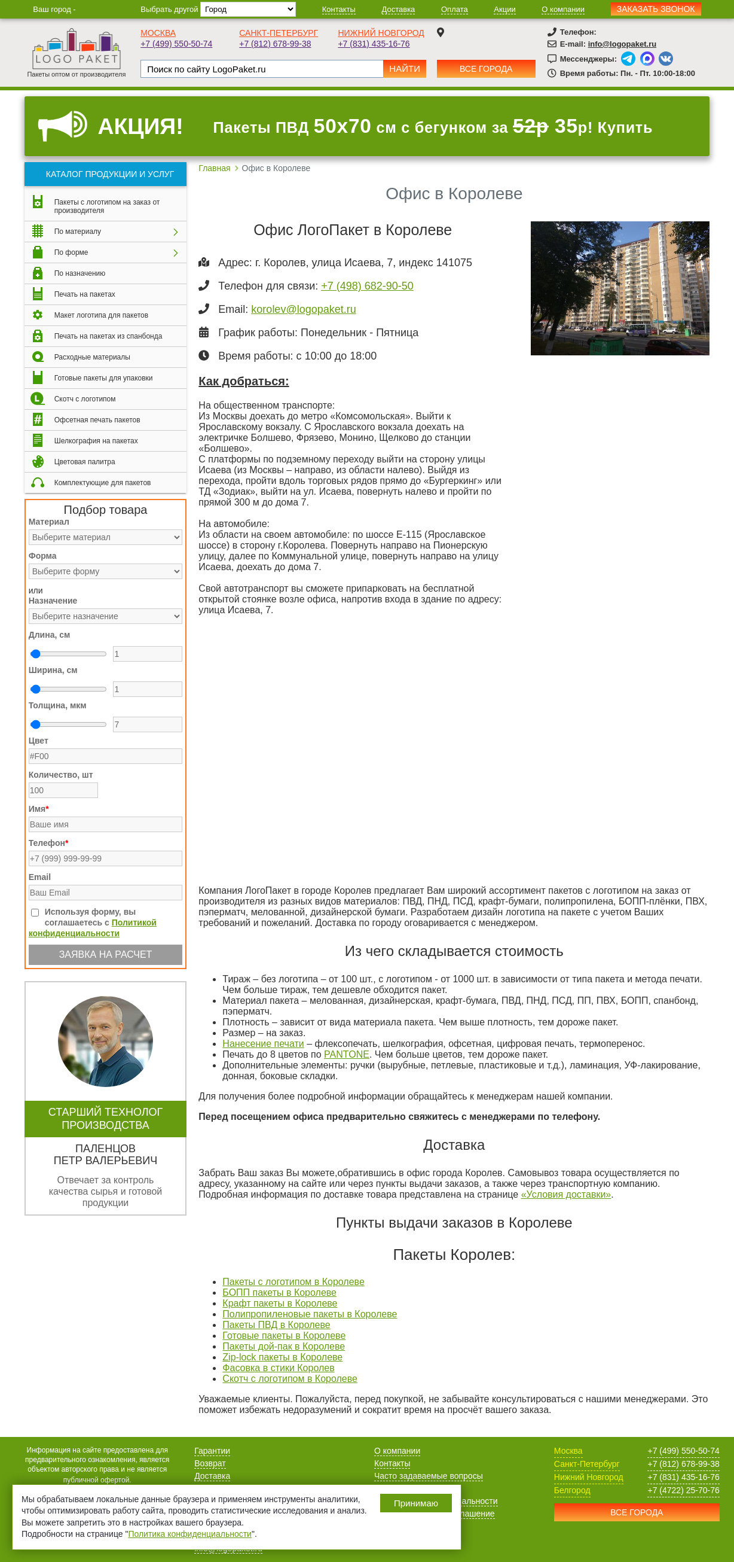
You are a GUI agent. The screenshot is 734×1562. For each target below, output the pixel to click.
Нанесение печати (263, 1044)
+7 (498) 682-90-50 (367, 286)
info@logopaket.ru (622, 43)
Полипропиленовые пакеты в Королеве (309, 1314)
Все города (486, 69)
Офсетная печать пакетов (97, 420)
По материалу (77, 231)
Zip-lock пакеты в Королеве (282, 1357)
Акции (504, 9)
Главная (214, 168)
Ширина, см (53, 670)
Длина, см (50, 635)
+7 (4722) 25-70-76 (683, 1490)
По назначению (80, 273)
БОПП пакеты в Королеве (279, 1292)
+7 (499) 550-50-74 (176, 43)
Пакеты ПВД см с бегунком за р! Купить (433, 126)
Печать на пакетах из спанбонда (108, 336)
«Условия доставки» (566, 1194)
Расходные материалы (92, 357)
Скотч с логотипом (85, 399)
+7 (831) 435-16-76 (373, 43)
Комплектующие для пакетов (102, 483)
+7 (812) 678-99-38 (275, 43)
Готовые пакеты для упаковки (103, 378)
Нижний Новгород (381, 33)
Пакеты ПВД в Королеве (276, 1325)
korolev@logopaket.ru (303, 309)
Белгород (572, 1490)
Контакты (339, 9)
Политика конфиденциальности (190, 1534)
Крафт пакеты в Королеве (279, 1303)
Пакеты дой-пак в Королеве (283, 1346)
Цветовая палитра (84, 462)
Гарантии (212, 1451)
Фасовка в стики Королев (278, 1368)
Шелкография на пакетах (96, 441)
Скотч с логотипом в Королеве (289, 1379)
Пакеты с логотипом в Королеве (293, 1282)
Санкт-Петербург (278, 33)
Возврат (210, 1463)
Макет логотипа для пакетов (101, 315)
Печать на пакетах (84, 294)
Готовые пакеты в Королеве (283, 1335)
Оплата (454, 9)
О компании (563, 9)
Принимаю (416, 1503)
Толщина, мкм (58, 705)
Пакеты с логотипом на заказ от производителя (107, 206)
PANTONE (346, 1054)
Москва (158, 33)
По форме (71, 252)
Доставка (398, 9)
